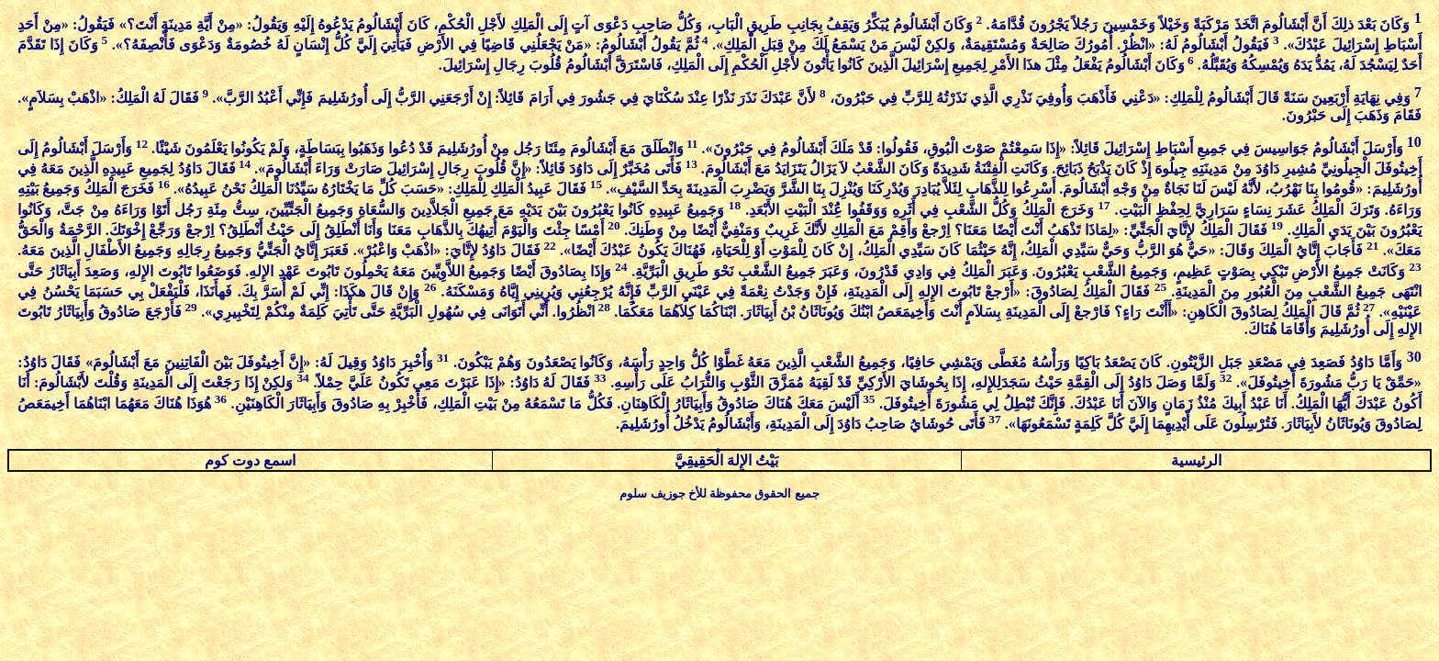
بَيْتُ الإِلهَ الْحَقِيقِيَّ (726, 460)
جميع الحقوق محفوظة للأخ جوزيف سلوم (719, 493)
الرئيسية (1196, 460)
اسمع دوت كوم (250, 460)
